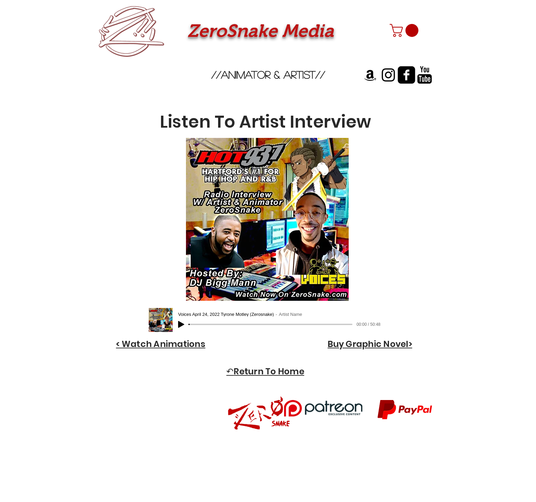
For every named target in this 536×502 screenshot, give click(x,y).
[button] (405, 30)
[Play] (181, 324)
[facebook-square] (406, 75)
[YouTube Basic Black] (424, 75)
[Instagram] (388, 75)
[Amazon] (370, 75)
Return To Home (268, 371)
